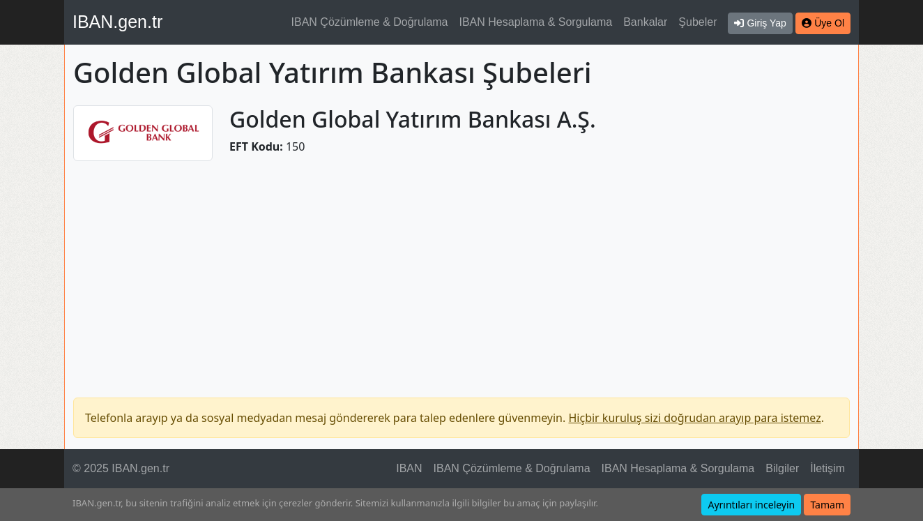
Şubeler (697, 22)
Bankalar (645, 22)
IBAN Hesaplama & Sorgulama (536, 22)
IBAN (409, 468)
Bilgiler (782, 468)
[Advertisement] (461, 270)
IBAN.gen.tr (117, 21)
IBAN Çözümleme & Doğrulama (369, 22)
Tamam (827, 504)
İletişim (827, 468)
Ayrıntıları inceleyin (751, 504)
